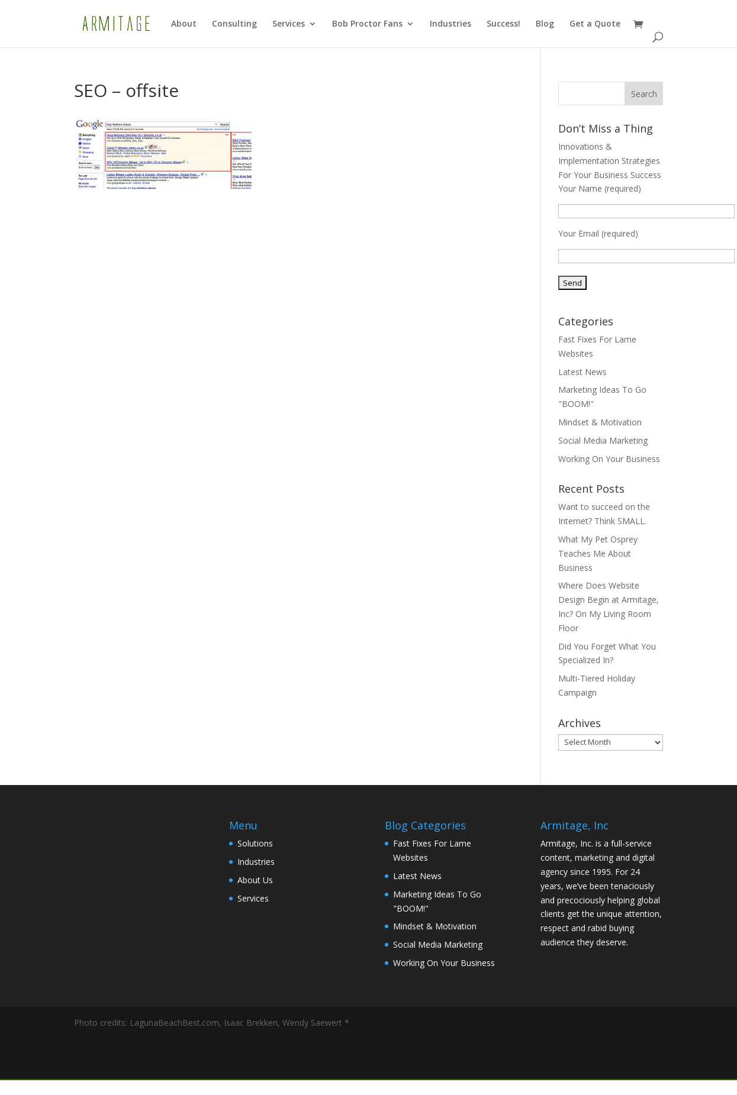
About (184, 24)
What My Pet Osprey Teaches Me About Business (598, 553)
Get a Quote (594, 24)
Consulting (234, 24)
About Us (255, 880)
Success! (503, 24)
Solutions (255, 843)
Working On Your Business (609, 458)
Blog (545, 24)
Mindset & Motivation (600, 422)
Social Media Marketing (603, 440)
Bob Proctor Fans (367, 24)
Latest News (582, 371)
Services (288, 24)
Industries (450, 24)
